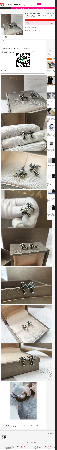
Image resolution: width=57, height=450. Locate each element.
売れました (53, 23)
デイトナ (36, 5)
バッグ (49, 42)
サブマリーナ (32, 5)
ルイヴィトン (28, 8)
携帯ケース (49, 53)
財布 (48, 43)
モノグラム (25, 5)
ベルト (49, 49)
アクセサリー (49, 50)
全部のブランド (18, 8)
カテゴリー (6, 8)
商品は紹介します (5, 40)
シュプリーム (37, 8)
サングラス (49, 54)
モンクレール (42, 8)
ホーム (13, 8)
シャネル (32, 8)
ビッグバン (29, 5)
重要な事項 (22, 8)
